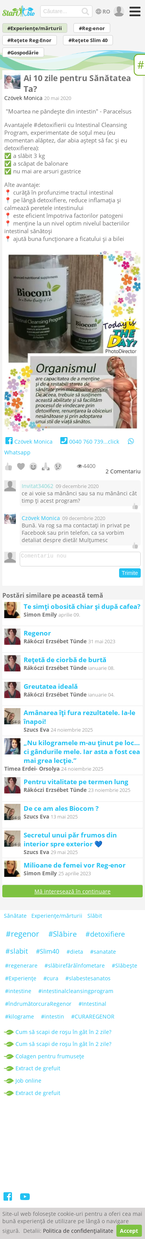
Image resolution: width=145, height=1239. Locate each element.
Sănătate (15, 918)
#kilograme (19, 1018)
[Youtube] (25, 1200)
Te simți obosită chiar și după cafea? (82, 608)
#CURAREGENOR (92, 1018)
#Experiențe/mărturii (34, 28)
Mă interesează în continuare (72, 893)
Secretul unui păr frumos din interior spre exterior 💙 (70, 842)
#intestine (18, 993)
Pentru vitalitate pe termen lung (76, 784)
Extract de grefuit (37, 1070)
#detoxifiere (105, 936)
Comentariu (123, 471)
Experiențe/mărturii (56, 918)
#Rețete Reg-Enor (29, 40)
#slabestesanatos (88, 980)
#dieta (75, 954)
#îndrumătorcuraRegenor (38, 1006)
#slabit (16, 953)
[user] (118, 11)
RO (102, 11)
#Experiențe (20, 980)
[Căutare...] (85, 11)
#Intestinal (92, 1006)
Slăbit (94, 918)
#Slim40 (47, 953)
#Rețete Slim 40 (87, 40)
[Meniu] (134, 14)
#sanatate (103, 954)
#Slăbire (62, 936)
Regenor (37, 635)
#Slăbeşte (124, 967)
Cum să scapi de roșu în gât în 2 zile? (63, 1034)
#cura (50, 980)
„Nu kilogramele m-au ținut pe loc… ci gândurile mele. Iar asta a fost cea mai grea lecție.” (82, 754)
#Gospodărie (23, 52)
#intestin (52, 1018)
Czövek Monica (23, 98)
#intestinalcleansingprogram (75, 993)
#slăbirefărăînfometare (74, 967)
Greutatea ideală (51, 688)
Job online (28, 1082)
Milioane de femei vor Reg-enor (75, 867)
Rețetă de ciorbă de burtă (65, 662)
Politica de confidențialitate (78, 1230)
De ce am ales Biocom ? (61, 810)
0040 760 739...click (89, 441)
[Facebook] (8, 1200)
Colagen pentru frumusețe (49, 1058)
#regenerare (21, 967)
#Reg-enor (92, 28)
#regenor (22, 936)
